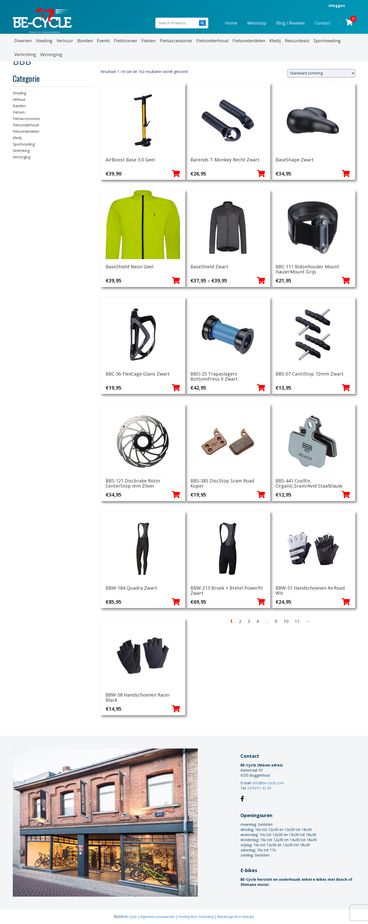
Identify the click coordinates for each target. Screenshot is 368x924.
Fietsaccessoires (176, 40)
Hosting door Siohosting (196, 917)
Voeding (44, 40)
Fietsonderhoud (212, 40)
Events (103, 40)
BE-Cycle (130, 917)
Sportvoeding (327, 40)
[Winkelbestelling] (321, 73)
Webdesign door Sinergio (235, 917)
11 (297, 621)
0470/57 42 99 (259, 788)
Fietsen (148, 40)
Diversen (23, 40)
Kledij (275, 40)
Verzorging (51, 54)
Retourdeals (297, 40)
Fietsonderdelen (249, 40)
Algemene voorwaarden (158, 917)
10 (286, 621)
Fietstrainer (125, 40)
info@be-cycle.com (268, 782)
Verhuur (64, 40)
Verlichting (25, 54)
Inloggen (337, 5)
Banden (85, 40)
